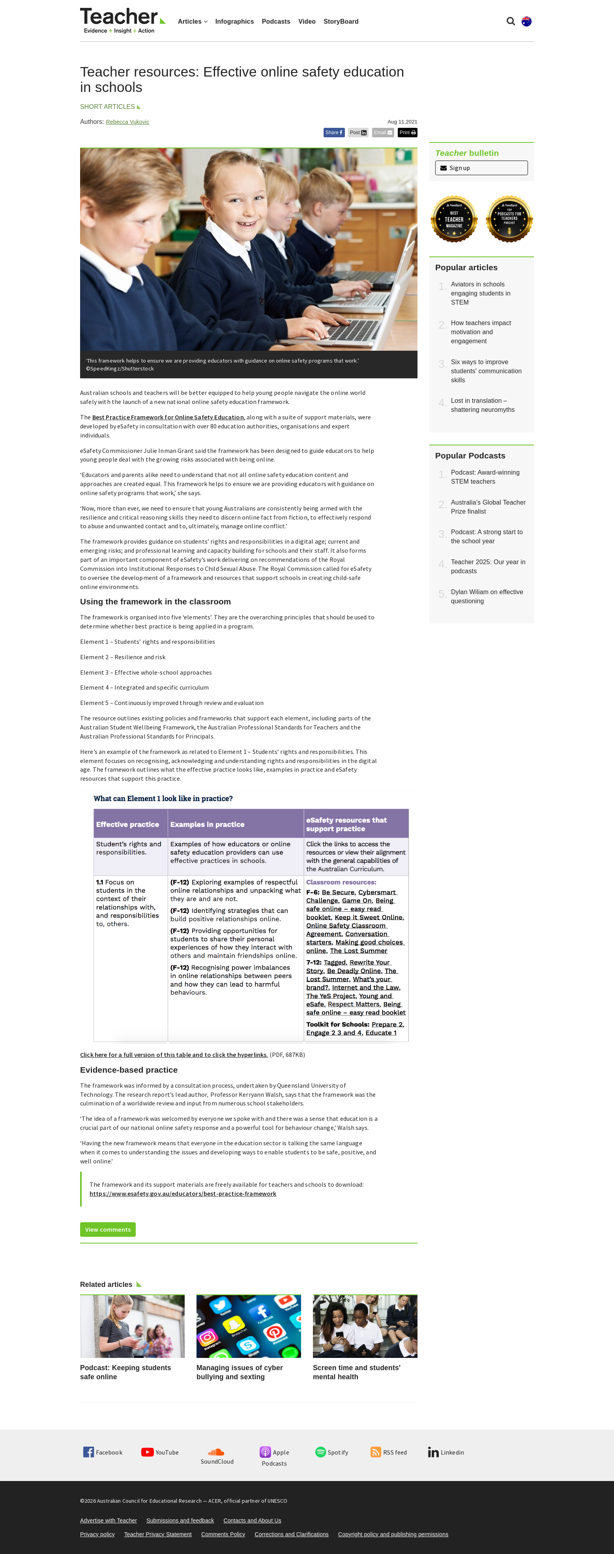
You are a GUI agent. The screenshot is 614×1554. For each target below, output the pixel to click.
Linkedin (446, 1452)
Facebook (102, 1452)
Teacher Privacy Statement (158, 1534)
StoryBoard (341, 21)
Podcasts (276, 21)
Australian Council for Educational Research (149, 1500)
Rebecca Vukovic (127, 122)
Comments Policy (223, 1534)
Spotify (331, 1452)
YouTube (160, 1452)
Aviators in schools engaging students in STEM (481, 293)
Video (307, 21)
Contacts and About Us (252, 1520)
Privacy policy (97, 1534)
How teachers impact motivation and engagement (481, 332)
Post (358, 132)
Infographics (234, 21)
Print (408, 132)
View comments (108, 1229)
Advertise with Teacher (108, 1520)
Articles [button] (193, 21)
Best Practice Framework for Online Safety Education (168, 417)
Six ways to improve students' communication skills (486, 371)
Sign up (455, 168)
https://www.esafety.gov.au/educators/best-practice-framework (183, 1193)
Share (334, 132)
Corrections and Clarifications (292, 1534)
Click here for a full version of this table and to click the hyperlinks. (174, 1054)
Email (383, 132)
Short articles (107, 106)
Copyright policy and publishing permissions (393, 1534)
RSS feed (389, 1452)
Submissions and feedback (180, 1520)
